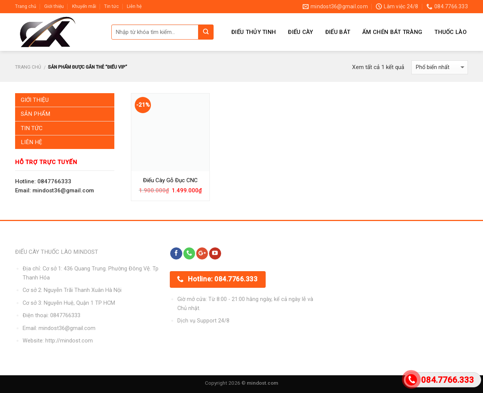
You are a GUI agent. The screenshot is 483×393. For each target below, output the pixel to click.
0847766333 (65, 315)
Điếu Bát (337, 32)
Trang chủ (25, 6)
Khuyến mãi (84, 6)
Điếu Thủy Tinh (253, 32)
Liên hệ (134, 6)
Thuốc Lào (450, 32)
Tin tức (111, 6)
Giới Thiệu (35, 100)
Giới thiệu (54, 6)
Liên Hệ (31, 142)
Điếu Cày (300, 32)
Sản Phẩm (35, 114)
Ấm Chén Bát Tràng (392, 32)
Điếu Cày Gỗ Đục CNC (170, 180)
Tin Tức (32, 128)
